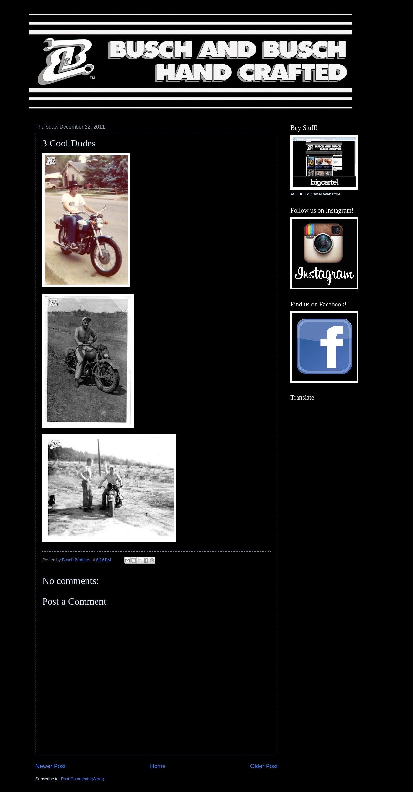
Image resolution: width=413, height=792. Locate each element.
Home (158, 766)
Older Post (263, 766)
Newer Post (50, 766)
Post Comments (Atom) (82, 779)
